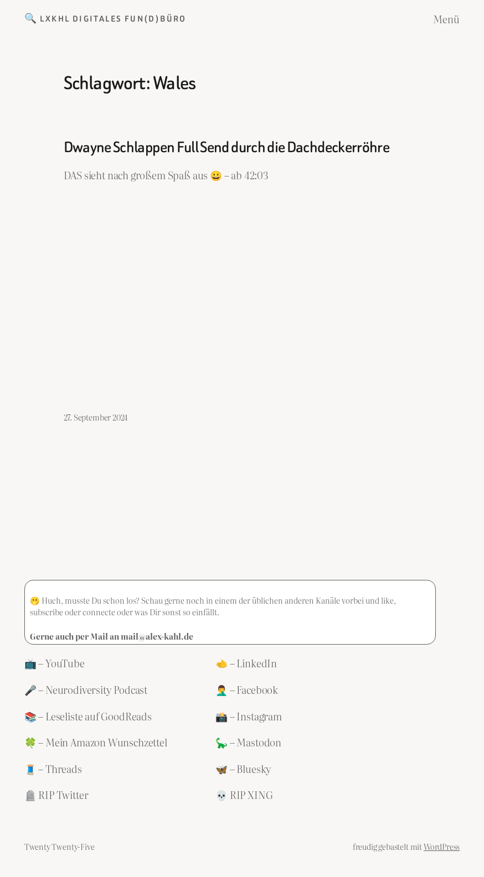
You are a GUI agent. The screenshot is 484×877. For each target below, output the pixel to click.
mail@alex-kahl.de (157, 636)
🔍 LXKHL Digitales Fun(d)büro (105, 19)
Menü (446, 19)
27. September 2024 (96, 417)
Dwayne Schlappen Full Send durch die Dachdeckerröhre (227, 147)
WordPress (442, 846)
